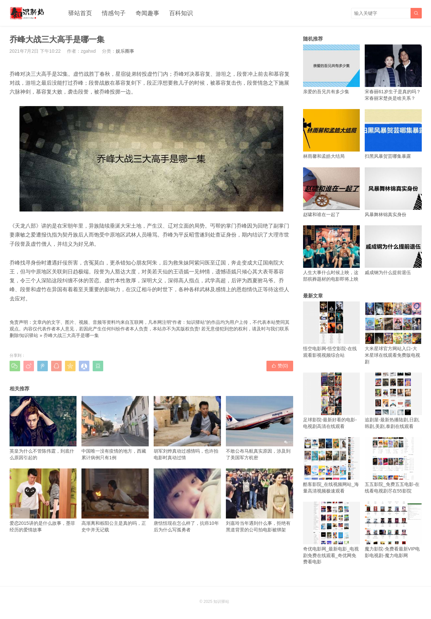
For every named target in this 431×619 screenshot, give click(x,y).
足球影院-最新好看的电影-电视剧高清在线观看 (331, 401)
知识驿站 (29, 335)
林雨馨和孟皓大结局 (331, 134)
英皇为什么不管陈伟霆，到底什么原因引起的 (43, 428)
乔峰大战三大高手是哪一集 (71, 335)
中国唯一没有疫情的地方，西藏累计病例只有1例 (115, 428)
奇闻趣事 (147, 13)
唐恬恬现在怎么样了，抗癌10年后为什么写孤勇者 (187, 500)
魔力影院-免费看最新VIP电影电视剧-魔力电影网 (393, 530)
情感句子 (114, 13)
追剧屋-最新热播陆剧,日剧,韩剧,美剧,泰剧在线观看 (393, 401)
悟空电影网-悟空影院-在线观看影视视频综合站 (331, 329)
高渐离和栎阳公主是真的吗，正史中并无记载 (115, 500)
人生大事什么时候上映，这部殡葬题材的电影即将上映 (331, 253)
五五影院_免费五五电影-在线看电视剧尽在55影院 (393, 465)
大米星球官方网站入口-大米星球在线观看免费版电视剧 (393, 332)
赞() (279, 365)
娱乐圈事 (125, 51)
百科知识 (181, 13)
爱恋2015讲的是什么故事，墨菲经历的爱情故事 (43, 500)
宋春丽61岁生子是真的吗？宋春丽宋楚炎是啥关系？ (393, 72)
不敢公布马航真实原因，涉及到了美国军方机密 (259, 428)
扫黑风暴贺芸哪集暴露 (393, 134)
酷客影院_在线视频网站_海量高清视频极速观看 (331, 465)
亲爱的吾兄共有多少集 (331, 69)
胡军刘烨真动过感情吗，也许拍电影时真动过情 (187, 428)
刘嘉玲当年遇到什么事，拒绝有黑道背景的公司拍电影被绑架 (259, 500)
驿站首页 (80, 13)
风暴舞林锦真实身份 (393, 192)
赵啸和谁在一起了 (331, 192)
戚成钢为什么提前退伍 (393, 250)
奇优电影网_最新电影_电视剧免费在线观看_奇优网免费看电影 (331, 533)
